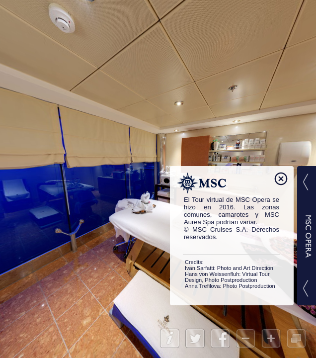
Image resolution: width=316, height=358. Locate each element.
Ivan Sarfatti (199, 268)
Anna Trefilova (202, 286)
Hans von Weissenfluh (212, 274)
